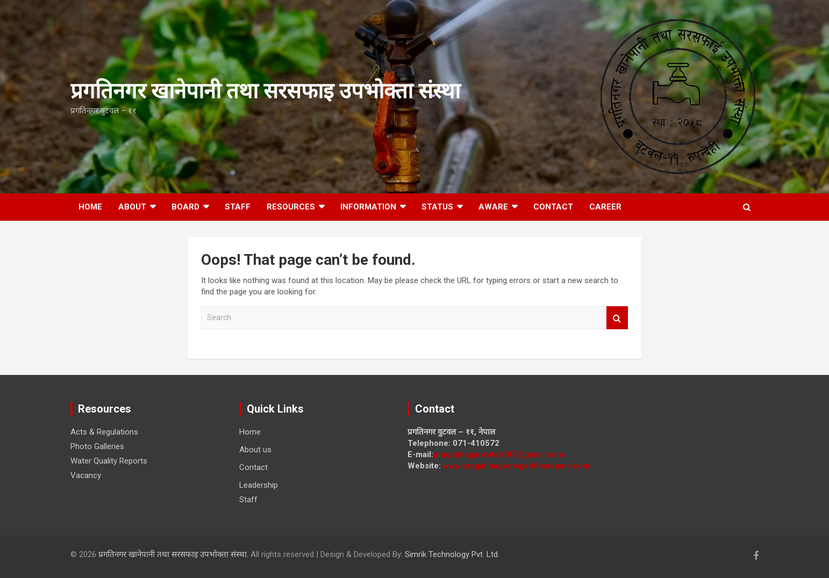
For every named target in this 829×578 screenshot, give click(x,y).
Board (185, 207)
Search (617, 317)
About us (255, 449)
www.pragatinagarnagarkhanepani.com (516, 466)
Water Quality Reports (108, 461)
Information (368, 207)
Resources (291, 207)
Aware (493, 207)
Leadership (258, 485)
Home (90, 207)
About (132, 207)
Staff (238, 207)
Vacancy (85, 475)
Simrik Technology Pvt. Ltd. (452, 554)
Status (437, 207)
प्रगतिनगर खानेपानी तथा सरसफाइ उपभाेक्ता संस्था (265, 91)
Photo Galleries (97, 446)
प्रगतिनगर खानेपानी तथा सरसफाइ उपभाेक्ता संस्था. (174, 554)
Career (605, 207)
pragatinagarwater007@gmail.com (498, 454)
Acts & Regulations (104, 432)
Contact (553, 207)
